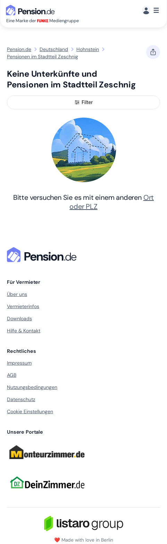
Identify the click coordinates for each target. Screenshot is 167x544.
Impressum (19, 363)
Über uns (17, 294)
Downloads (19, 318)
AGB (11, 375)
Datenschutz (21, 399)
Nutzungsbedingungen (32, 387)
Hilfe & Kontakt (23, 331)
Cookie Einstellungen (30, 411)
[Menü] (150, 11)
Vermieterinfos (23, 306)
